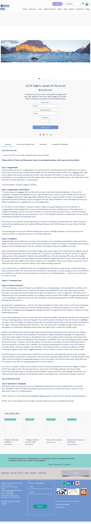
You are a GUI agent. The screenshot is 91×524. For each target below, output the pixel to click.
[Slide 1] (44, 464)
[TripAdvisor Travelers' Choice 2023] (64, 483)
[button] (87, 4)
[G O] (76, 473)
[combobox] (45, 106)
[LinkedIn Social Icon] (68, 483)
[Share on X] (51, 135)
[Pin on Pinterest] (44, 135)
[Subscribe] (40, 506)
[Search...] (72, 4)
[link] (7, 144)
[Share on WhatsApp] (47, 135)
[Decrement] (43, 120)
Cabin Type (46, 102)
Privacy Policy (60, 507)
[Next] (81, 461)
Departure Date (45, 110)
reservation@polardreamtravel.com (11, 490)
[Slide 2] (46, 464)
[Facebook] (73, 483)
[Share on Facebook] (40, 135)
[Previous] (10, 461)
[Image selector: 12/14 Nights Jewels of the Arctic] (39, 79)
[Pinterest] (77, 483)
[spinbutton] (45, 120)
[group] (45, 433)
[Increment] (48, 120)
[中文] (57, 4)
